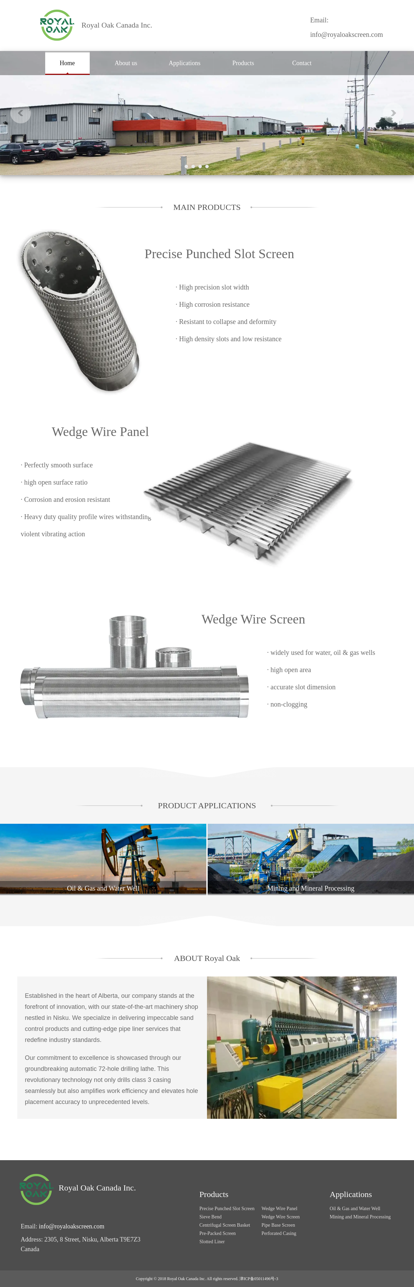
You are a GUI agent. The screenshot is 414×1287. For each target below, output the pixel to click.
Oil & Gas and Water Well (355, 1208)
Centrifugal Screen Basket (224, 1225)
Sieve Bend (210, 1216)
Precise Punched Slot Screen (219, 253)
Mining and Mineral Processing (360, 1216)
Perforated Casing (279, 1233)
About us (126, 63)
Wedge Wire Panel (100, 431)
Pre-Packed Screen (217, 1233)
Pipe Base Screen (278, 1225)
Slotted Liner (212, 1241)
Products (243, 63)
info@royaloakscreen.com (346, 34)
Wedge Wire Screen (253, 619)
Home (67, 63)
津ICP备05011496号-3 (258, 1278)
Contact (302, 63)
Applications (184, 63)
